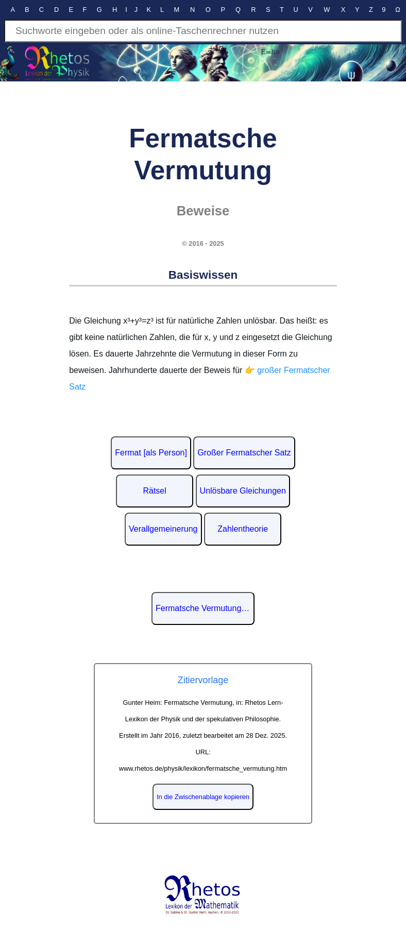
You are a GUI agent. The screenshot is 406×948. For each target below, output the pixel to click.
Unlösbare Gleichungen (243, 490)
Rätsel (154, 490)
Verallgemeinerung (163, 528)
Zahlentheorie (242, 528)
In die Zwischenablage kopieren (203, 797)
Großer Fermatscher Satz (244, 452)
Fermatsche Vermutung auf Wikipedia (205, 608)
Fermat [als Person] (151, 452)
